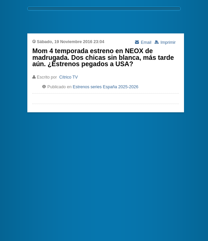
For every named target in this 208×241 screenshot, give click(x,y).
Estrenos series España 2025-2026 (105, 87)
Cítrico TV (68, 77)
